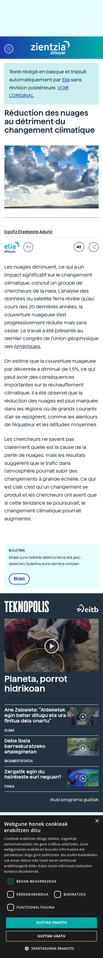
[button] (8, 48)
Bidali (19, 578)
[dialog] (51, 886)
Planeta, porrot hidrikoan (35, 684)
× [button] (97, 821)
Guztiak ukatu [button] (52, 936)
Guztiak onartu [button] (51, 922)
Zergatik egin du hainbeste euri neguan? (32, 774)
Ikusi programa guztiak (74, 799)
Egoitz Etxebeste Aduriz (28, 231)
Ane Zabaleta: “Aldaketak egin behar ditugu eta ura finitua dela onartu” (35, 715)
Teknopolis (26, 606)
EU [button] (28, 247)
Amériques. (27, 346)
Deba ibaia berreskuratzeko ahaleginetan (25, 746)
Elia (66, 80)
